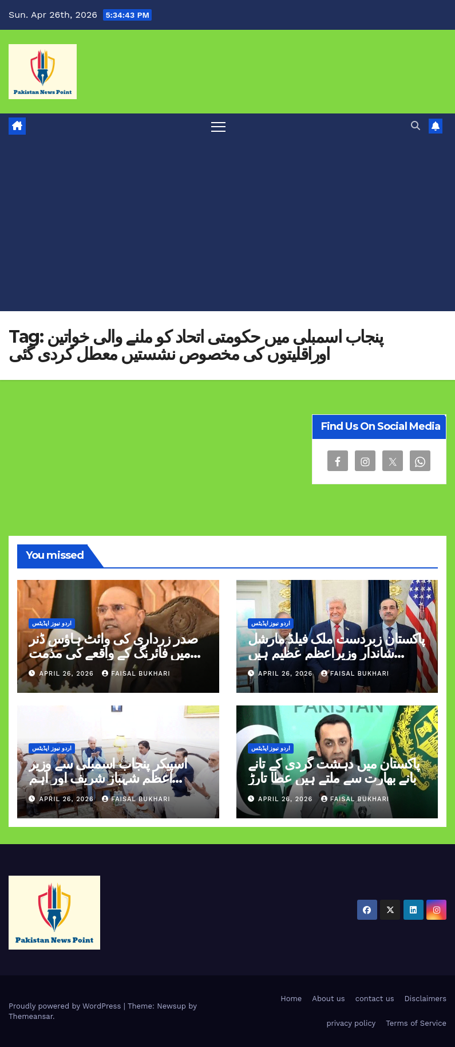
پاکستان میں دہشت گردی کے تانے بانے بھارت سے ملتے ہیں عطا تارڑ (334, 770)
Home (291, 998)
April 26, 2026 (68, 673)
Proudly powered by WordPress (66, 1006)
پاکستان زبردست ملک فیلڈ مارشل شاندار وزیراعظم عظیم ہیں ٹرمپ (336, 653)
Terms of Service (416, 1023)
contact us (374, 998)
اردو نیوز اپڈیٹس (52, 623)
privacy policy (350, 1023)
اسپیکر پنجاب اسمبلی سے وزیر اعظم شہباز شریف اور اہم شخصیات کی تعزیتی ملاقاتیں (108, 778)
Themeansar (31, 1016)
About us (328, 998)
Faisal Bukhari (136, 673)
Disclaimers (425, 998)
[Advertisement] (227, 225)
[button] (415, 125)
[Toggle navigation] (218, 126)
